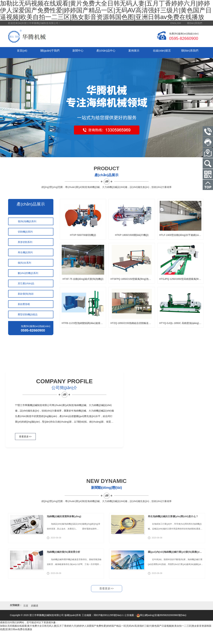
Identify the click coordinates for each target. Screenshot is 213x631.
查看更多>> (25, 436)
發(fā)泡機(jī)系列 (27, 221)
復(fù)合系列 (24, 262)
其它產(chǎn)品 (26, 283)
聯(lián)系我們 (194, 23)
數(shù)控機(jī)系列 (28, 273)
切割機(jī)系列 (25, 231)
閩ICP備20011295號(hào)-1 (109, 615)
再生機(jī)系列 (25, 252)
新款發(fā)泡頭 (26, 293)
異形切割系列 (25, 242)
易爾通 (34, 605)
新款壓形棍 (24, 304)
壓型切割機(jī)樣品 (27, 314)
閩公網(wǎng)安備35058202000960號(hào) (161, 615)
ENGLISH (175, 23)
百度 (25, 605)
